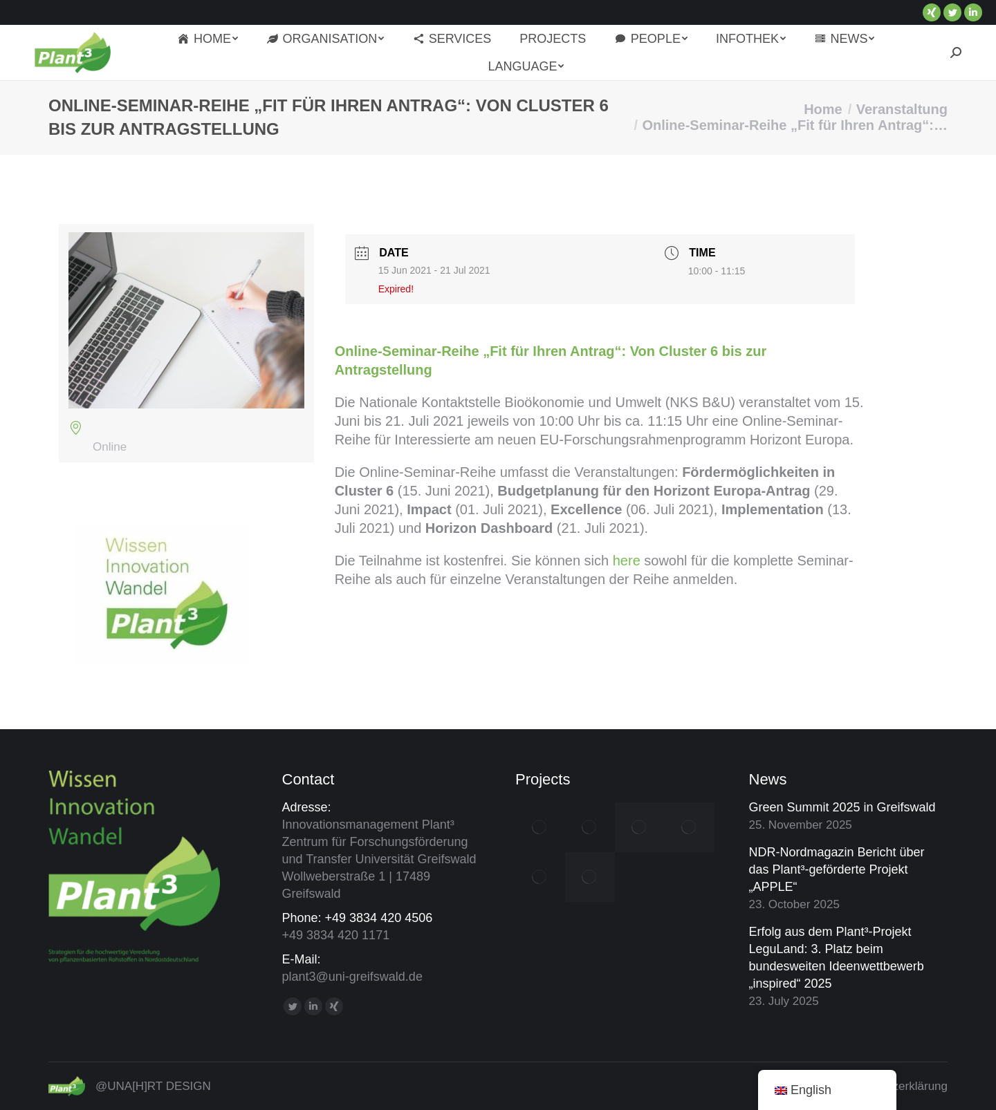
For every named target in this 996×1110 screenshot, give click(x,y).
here (626, 560)
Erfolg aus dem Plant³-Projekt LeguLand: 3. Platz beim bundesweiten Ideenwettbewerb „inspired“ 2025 (836, 957)
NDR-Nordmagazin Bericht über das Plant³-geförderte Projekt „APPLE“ (837, 869)
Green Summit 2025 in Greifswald (842, 807)
